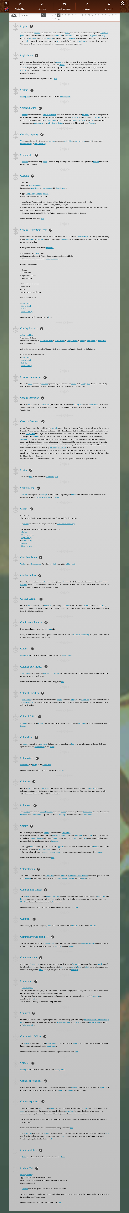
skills (30, 384)
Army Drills (34, 188)
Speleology (24, 439)
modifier (33, 846)
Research (85, 605)
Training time (78, 404)
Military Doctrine (46, 341)
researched (69, 1111)
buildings (62, 814)
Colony (92, 788)
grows (90, 835)
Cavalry (83, 384)
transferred (81, 120)
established (85, 700)
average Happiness (88, 943)
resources (69, 35)
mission (96, 162)
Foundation (24, 765)
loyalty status (57, 902)
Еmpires (58, 946)
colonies (56, 673)
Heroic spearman (27, 535)
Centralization (61, 188)
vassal (57, 497)
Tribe (31, 988)
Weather (63, 447)
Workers (23, 564)
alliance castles (28, 1025)
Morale (23, 902)
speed (45, 162)
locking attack (97, 117)
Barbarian (25, 988)
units (88, 384)
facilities (55, 838)
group (71, 946)
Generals (44, 384)
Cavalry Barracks (52, 259)
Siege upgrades (47, 188)
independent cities (63, 1022)
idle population (35, 564)
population (54, 564)
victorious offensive (91, 1020)
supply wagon (80, 141)
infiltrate (52, 1108)
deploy (84, 838)
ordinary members (52, 896)
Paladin (24, 309)
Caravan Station (50, 120)
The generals (30, 434)
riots (61, 1090)
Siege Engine (37, 194)
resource (52, 141)
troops (61, 1136)
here (55, 79)
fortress (40, 838)
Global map (47, 765)
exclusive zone (94, 1022)
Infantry (33, 999)
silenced (93, 925)
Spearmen (50, 248)
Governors (45, 404)
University (102, 605)
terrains (85, 876)
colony (29, 144)
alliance (26, 896)
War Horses (102, 341)
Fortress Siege (83, 236)
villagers (26, 812)
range (50, 629)
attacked (23, 67)
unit (65, 141)
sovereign (43, 494)
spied (50, 1139)
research (25, 162)
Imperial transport (49, 115)
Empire (73, 494)
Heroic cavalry (26, 366)
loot (90, 141)
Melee (38, 253)
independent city (40, 144)
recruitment (101, 896)
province (37, 33)
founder (75, 964)
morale (26, 41)
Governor (66, 582)
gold (58, 41)
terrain (36, 964)
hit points (49, 38)
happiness (93, 35)
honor (79, 967)
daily (103, 35)
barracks (55, 428)
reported (74, 925)
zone (31, 477)
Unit (21, 141)
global (83, 878)
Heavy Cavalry (26, 306)
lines (56, 477)
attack (87, 967)
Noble (24, 1157)
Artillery (46, 194)
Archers (41, 239)
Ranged (28, 194)
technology (26, 673)
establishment (40, 747)
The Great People (64, 6)
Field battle (50, 477)
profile (48, 925)
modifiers (27, 878)
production (58, 35)
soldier (70, 141)
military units (70, 38)
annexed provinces (59, 835)
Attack (73, 384)
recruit (76, 838)
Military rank (25, 96)
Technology (70, 524)
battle (22, 899)
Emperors (47, 582)
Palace (63, 1157)
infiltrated (84, 1108)
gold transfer (39, 123)
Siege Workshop (34, 185)
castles (75, 1043)
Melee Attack (60, 341)
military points (65, 96)
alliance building (52, 1043)
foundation (37, 814)
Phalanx (24, 532)
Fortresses (64, 239)
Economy (42, 6)
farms (67, 33)
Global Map (20, 6)
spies (40, 1108)
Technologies (81, 41)
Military (87, 6)
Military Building (26, 335)
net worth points (79, 634)
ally (91, 120)
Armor (82, 341)
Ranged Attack (72, 341)
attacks (58, 62)
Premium (92, 123)
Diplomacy (109, 6)
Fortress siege (104, 1020)
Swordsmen (30, 239)
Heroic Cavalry (27, 312)
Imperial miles (28, 702)
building (25, 115)
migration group (48, 943)
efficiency (47, 673)
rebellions (69, 1090)
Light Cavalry (26, 303)
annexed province (43, 497)
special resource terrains (52, 852)
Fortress (25, 1189)
